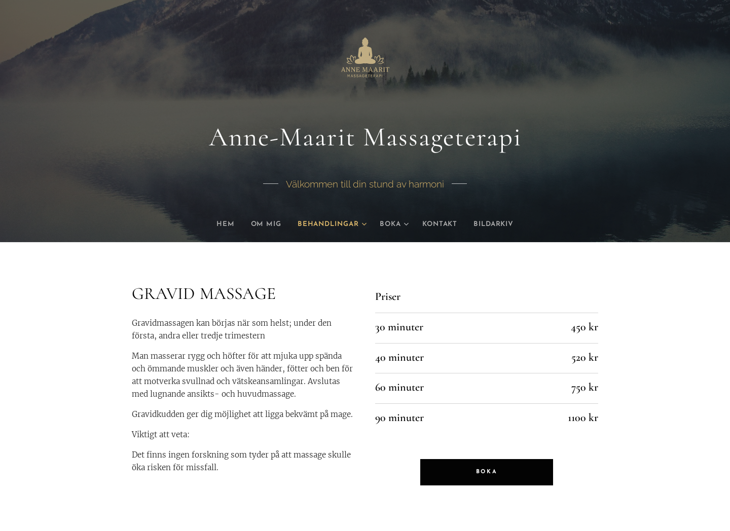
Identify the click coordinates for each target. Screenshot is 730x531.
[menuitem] (214, 224)
